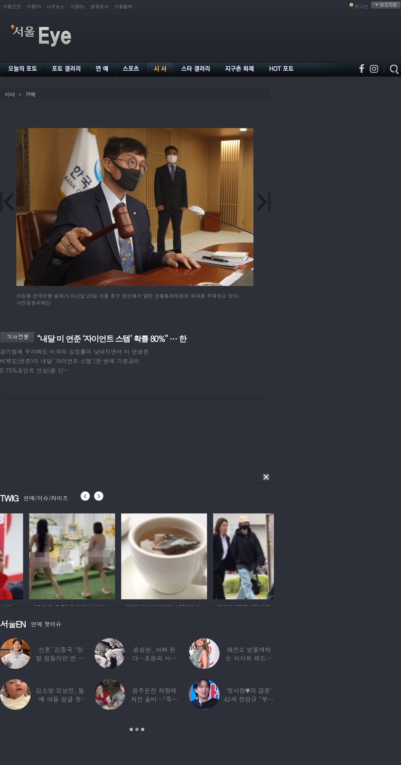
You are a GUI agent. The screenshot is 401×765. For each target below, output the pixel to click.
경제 (30, 94)
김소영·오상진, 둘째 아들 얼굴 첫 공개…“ (60, 699)
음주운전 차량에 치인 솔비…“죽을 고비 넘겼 (154, 699)
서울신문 (12, 6)
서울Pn (34, 6)
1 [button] (131, 729)
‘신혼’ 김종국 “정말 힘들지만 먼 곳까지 (60, 658)
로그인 (361, 6)
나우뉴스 (56, 6)
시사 (9, 94)
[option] (43, 555)
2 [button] (137, 729)
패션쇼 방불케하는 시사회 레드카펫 (248, 658)
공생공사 (100, 6)
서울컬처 (123, 6)
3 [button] (142, 729)
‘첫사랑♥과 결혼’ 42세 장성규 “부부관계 (249, 699)
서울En (77, 6)
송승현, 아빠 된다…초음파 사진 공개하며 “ (154, 658)
